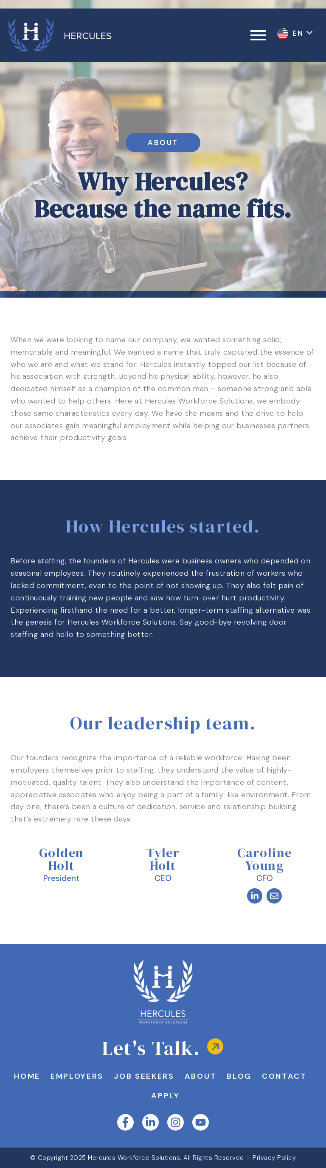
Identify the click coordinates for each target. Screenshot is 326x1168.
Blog (269, 1076)
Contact (145, 1096)
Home (51, 1076)
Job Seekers (171, 1076)
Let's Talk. (151, 1047)
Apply (194, 1096)
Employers (102, 1076)
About (230, 1076)
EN (299, 33)
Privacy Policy (274, 1158)
